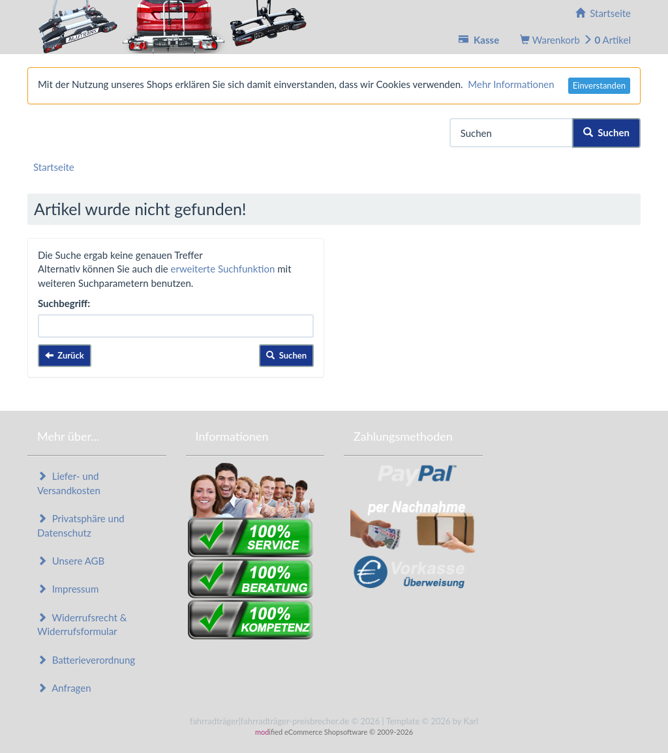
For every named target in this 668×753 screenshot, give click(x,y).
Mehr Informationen (511, 84)
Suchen (606, 132)
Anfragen (64, 688)
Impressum (68, 589)
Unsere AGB (70, 561)
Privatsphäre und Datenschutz (81, 525)
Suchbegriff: (64, 303)
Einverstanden (599, 85)
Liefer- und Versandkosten (68, 482)
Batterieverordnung (86, 660)
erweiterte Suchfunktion (223, 268)
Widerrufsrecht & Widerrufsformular (82, 624)
